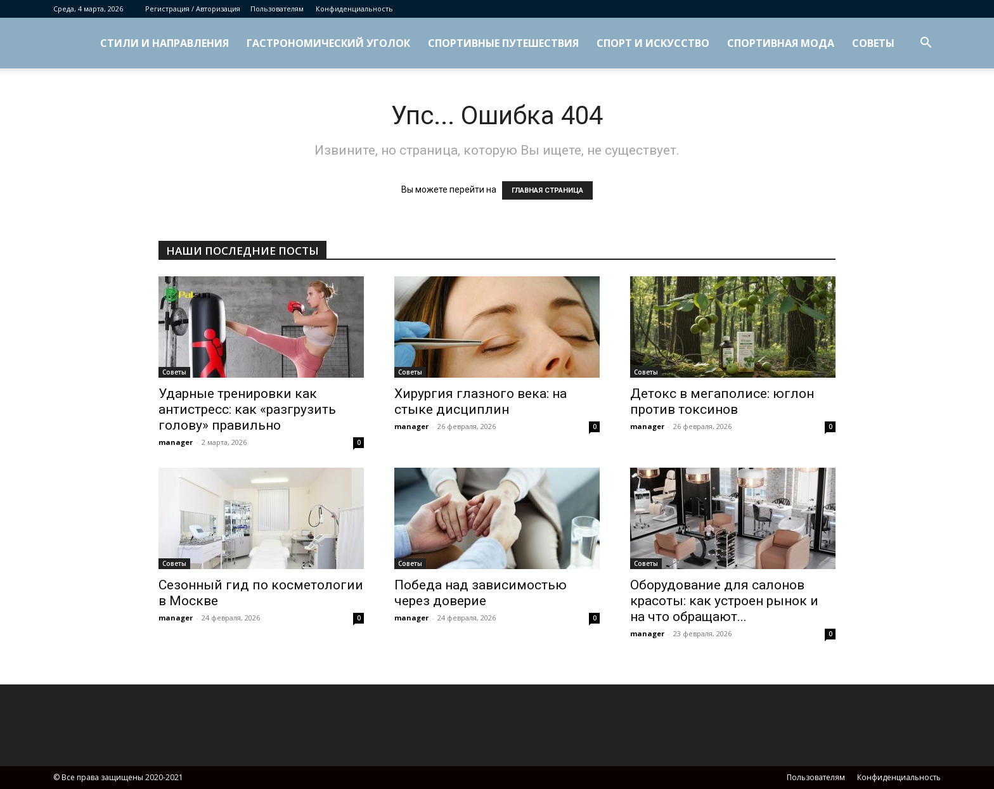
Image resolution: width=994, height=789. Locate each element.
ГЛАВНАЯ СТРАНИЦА (547, 190)
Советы (873, 43)
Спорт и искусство (653, 43)
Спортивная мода (780, 43)
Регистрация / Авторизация (192, 8)
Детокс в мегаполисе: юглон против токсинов (722, 401)
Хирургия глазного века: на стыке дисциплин (480, 401)
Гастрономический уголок (328, 43)
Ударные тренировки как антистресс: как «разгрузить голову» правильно (247, 409)
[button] (925, 44)
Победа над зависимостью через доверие (480, 592)
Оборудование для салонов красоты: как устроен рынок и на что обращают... (724, 600)
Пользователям (277, 8)
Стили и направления (164, 43)
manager (175, 442)
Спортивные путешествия (503, 43)
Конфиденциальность (354, 8)
